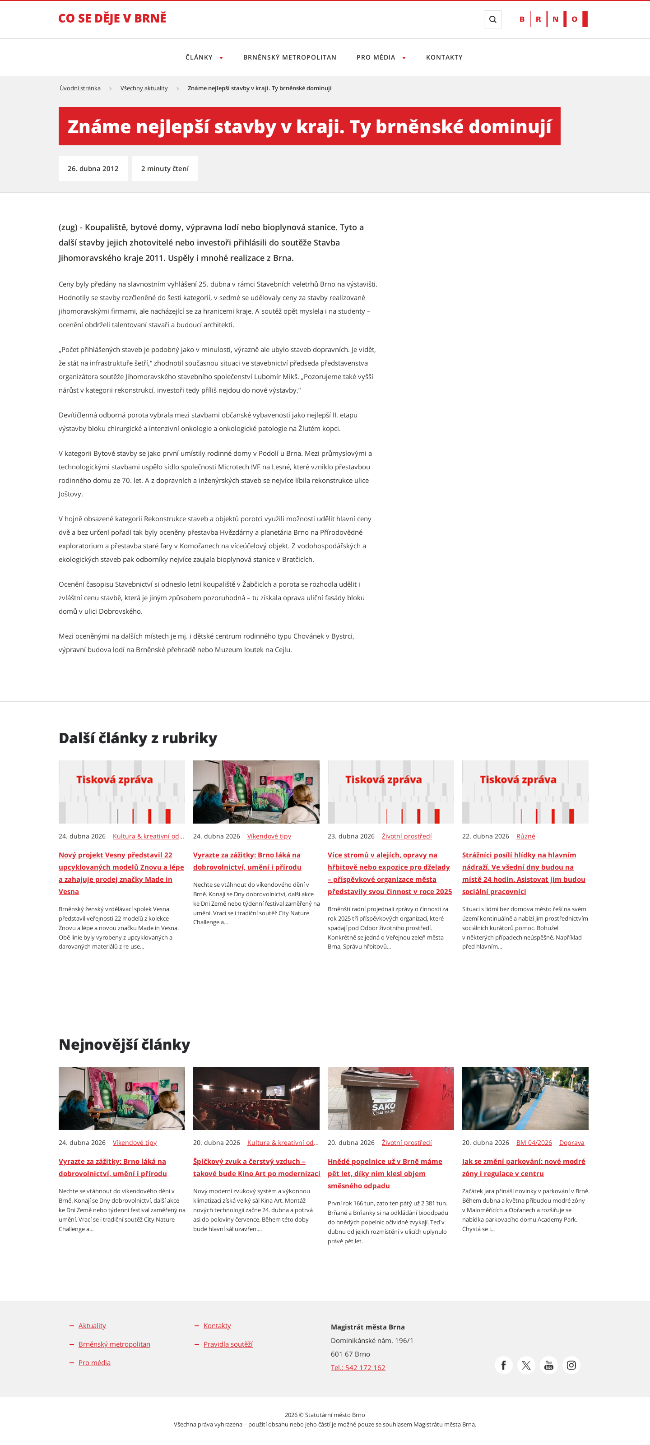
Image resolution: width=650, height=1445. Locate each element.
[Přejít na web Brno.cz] (554, 19)
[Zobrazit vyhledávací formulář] (493, 19)
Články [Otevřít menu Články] (197, 57)
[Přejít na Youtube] (549, 1365)
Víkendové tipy (269, 836)
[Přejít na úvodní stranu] (112, 24)
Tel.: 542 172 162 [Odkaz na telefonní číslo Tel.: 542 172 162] (358, 1367)
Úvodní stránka (80, 88)
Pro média (95, 1362)
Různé (525, 836)
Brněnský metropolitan (288, 57)
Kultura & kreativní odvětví (149, 836)
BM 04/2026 (534, 1142)
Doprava (572, 1142)
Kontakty (447, 57)
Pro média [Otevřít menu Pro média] (378, 57)
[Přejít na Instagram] (571, 1365)
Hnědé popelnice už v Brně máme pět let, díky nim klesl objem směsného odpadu (385, 1173)
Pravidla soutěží (228, 1343)
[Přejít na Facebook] (504, 1365)
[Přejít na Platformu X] (526, 1365)
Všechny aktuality (144, 88)
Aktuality (92, 1325)
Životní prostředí (407, 836)
